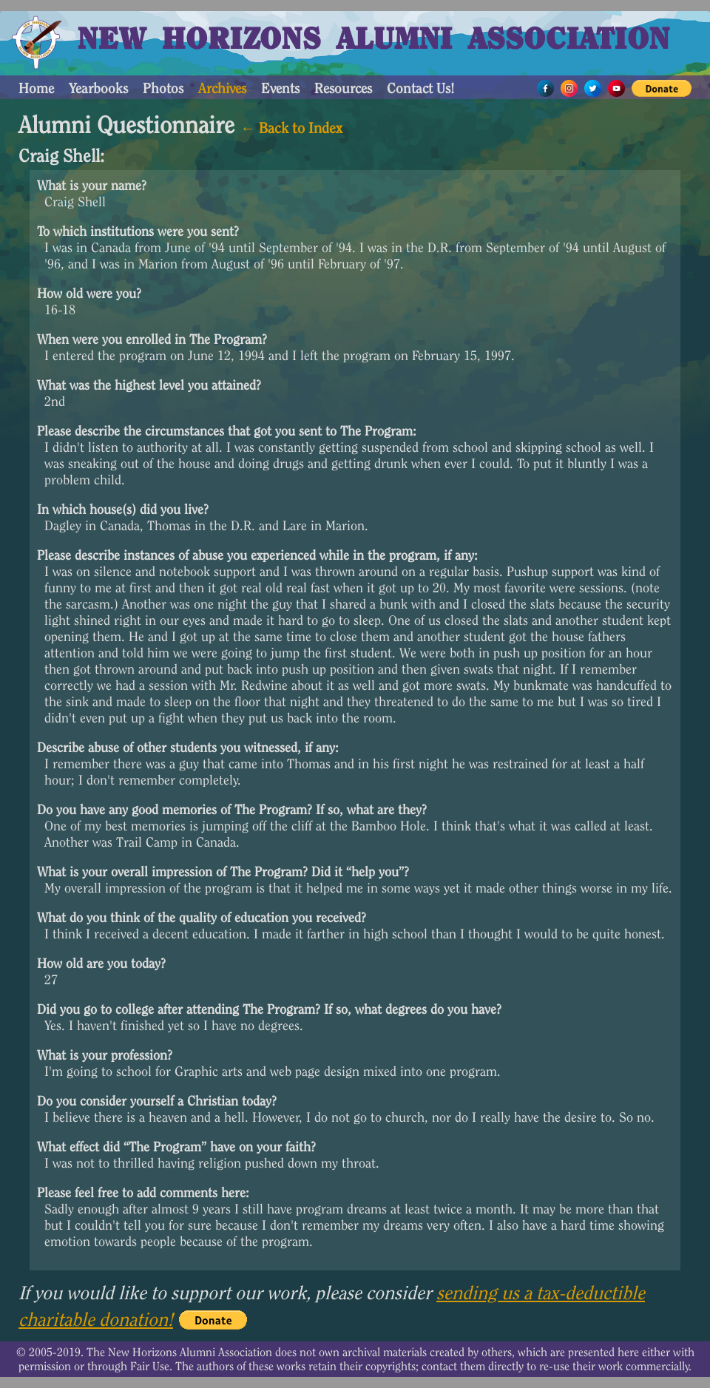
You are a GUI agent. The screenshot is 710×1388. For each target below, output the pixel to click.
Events (280, 88)
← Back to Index (291, 128)
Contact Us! (420, 88)
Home (36, 88)
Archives (222, 88)
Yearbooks (98, 88)
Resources (343, 88)
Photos (163, 88)
